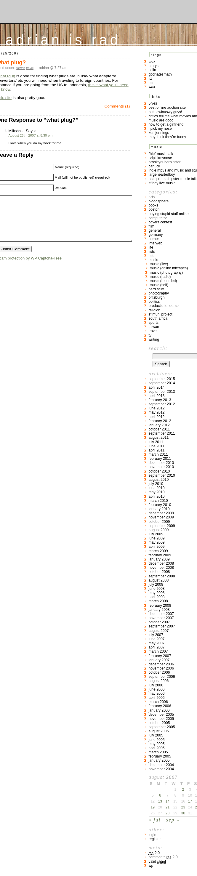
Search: (158, 348)
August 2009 (159, 530)
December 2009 (161, 513)
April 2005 (157, 748)
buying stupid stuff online (169, 214)
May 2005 (157, 744)
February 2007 (160, 656)
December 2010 (161, 463)
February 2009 (160, 555)
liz (150, 78)
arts (152, 197)
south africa (158, 318)
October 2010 (159, 471)
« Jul (155, 820)
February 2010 (160, 505)
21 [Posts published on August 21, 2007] (167, 807)
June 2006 (157, 689)
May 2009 (157, 542)
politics (154, 302)
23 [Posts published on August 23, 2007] (183, 807)
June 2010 (157, 488)
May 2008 (157, 593)
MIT (151, 256)
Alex (152, 62)
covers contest (160, 222)
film (151, 226)
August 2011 (159, 437)
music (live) (159, 264)
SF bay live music (162, 183)
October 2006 (159, 672)
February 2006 (160, 706)
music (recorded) (163, 281)
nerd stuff (156, 289)
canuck (154, 166)
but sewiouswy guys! (165, 112)
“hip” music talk (161, 154)
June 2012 (157, 408)
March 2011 (158, 454)
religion (155, 310)
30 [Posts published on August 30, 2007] (183, 813)
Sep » (173, 820)
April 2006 (157, 698)
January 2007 (159, 660)
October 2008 (159, 572)
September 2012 (162, 404)
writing (154, 339)
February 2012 (160, 421)
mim (152, 83)
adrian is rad (63, 38)
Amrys (154, 66)
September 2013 (162, 392)
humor (154, 239)
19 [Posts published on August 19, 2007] (153, 807)
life (151, 247)
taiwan (20, 68)
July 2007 (156, 635)
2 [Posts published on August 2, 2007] (183, 789)
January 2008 (159, 610)
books (153, 205)
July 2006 (156, 685)
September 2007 (162, 626)
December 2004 (161, 765)
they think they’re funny (167, 137)
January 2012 (159, 425)
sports (154, 323)
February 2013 (160, 400)
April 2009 (157, 547)
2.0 (154, 853)
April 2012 (157, 417)
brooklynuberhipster (165, 162)
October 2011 (159, 429)
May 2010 (157, 492)
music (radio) (160, 277)
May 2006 (157, 693)
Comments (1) (117, 106)
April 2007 (157, 647)
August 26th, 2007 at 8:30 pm (31, 135)
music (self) (159, 285)
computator (158, 218)
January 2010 (159, 509)
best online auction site (167, 107)
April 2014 (157, 387)
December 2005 (161, 714)
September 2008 (162, 576)
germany (156, 235)
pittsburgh (157, 297)
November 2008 (161, 568)
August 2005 (159, 731)
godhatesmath (160, 74)
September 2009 (162, 526)
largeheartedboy (162, 174)
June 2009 (157, 538)
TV (150, 335)
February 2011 (160, 459)
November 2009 (161, 517)
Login (152, 835)
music (153, 260)
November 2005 (161, 719)
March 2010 (158, 501)
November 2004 (161, 769)
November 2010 (161, 467)
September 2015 (162, 379)
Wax (152, 87)
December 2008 (161, 563)
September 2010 (162, 475)
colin (152, 70)
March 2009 (158, 551)
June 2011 (157, 446)
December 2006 (161, 664)
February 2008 (160, 605)
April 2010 (157, 496)
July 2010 (156, 484)
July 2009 (156, 534)
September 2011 (162, 433)
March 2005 (158, 752)
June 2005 (157, 740)
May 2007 (157, 643)
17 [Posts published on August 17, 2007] (190, 801)
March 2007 (158, 651)
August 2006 (159, 681)
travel (29, 68)
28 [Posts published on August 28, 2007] (167, 813)
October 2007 (159, 622)
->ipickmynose (160, 158)
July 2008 (156, 584)
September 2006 (162, 677)
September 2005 (162, 727)
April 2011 (157, 450)
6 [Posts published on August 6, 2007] (160, 795)
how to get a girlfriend (166, 124)
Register (155, 839)
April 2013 (157, 396)
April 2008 (157, 597)
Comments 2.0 (163, 857)
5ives (153, 103)
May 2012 (157, 412)
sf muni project (160, 314)
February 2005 (160, 756)
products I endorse (164, 306)
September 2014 (162, 383)
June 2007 (157, 639)
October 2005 (159, 723)
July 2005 (156, 735)
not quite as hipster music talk (173, 179)
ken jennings (159, 133)
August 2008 (159, 580)
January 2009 (159, 559)
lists (152, 251)
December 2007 (161, 614)
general (155, 230)
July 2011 (156, 442)
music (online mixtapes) (169, 268)
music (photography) (166, 272)
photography (159, 293)
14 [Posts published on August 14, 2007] (167, 801)
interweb (156, 243)
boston (154, 209)
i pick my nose (160, 128)
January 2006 (159, 710)
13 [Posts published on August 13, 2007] (160, 801)
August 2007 (159, 631)
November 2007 (161, 618)
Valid (157, 861)
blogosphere (159, 201)
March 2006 (158, 702)
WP (151, 866)
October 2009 (159, 522)
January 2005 (159, 760)
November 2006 (161, 668)
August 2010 (159, 480)
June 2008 (157, 589)
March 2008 (158, 601)
